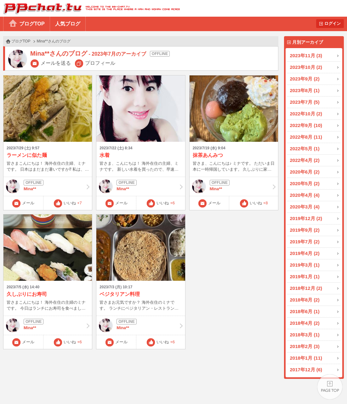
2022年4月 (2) (305, 160)
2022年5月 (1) (305, 148)
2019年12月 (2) (306, 218)
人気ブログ (67, 23)
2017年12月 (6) (306, 369)
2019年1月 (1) (305, 276)
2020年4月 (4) (305, 195)
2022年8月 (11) (306, 137)
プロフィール (100, 63)
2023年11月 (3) (306, 55)
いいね (73, 203)
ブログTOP (32, 23)
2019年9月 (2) (305, 230)
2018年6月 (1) (305, 311)
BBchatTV (90, 8)
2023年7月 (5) (305, 102)
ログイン (332, 23)
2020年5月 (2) (305, 183)
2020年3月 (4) (305, 206)
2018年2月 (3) (305, 346)
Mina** (47, 186)
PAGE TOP (329, 387)
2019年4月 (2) (305, 253)
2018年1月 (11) (306, 358)
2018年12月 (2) (306, 288)
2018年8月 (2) (305, 299)
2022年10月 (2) (306, 113)
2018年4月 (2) (305, 323)
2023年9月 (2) (305, 78)
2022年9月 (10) (306, 125)
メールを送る (56, 63)
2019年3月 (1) (305, 265)
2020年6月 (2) (305, 171)
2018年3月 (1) (305, 334)
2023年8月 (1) (305, 90)
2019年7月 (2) (305, 241)
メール (28, 203)
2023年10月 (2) (306, 67)
